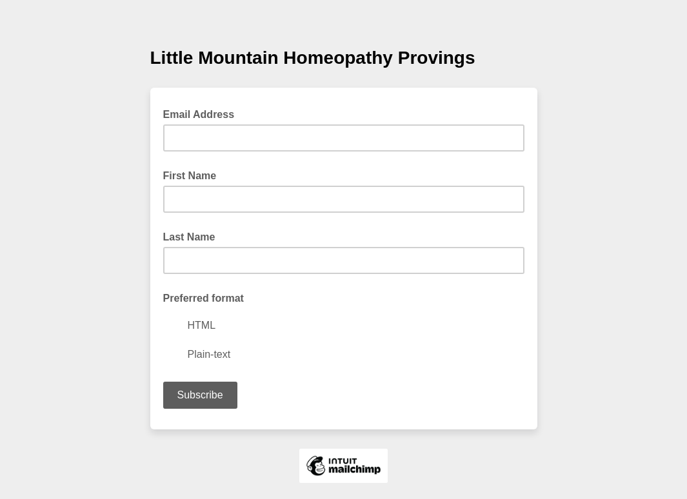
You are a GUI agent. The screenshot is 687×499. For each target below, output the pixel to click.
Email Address (203, 113)
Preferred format (203, 298)
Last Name (189, 236)
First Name (190, 175)
